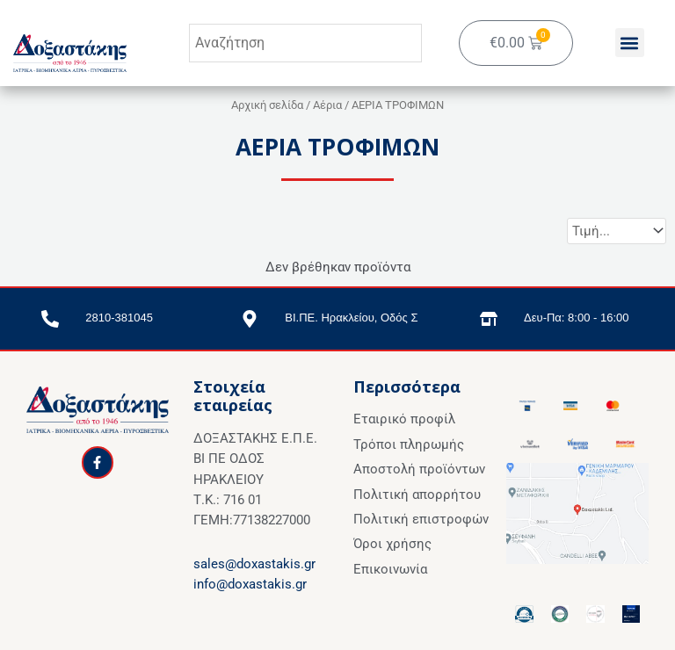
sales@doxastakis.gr (254, 564)
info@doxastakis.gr (250, 584)
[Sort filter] (616, 231)
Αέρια (327, 105)
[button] (629, 43)
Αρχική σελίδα (267, 105)
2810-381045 (119, 317)
